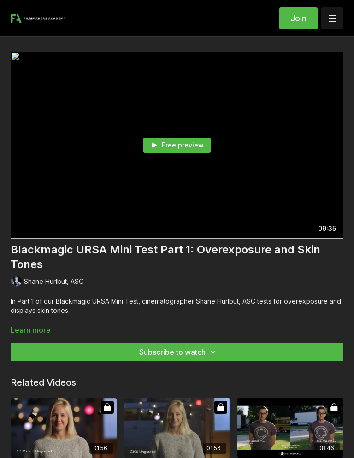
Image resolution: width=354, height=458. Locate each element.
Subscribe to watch (178, 352)
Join (298, 18)
